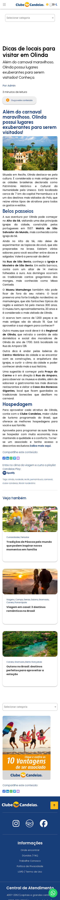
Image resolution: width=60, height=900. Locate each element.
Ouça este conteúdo (19, 100)
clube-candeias (10, 483)
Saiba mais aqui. (40, 446)
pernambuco (36, 479)
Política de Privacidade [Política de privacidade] (30, 866)
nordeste (19, 479)
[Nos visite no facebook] (44, 825)
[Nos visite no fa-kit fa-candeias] (29, 826)
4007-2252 (13, 895)
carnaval (48, 479)
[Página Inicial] (30, 4)
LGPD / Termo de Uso (30, 871)
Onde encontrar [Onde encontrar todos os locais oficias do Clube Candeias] (30, 850)
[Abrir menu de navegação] (4, 4)
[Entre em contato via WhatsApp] (52, 892)
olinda (11, 479)
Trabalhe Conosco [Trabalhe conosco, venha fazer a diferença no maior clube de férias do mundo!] (30, 860)
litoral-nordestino (27, 483)
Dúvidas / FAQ (30, 855)
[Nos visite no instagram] (16, 825)
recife (26, 479)
